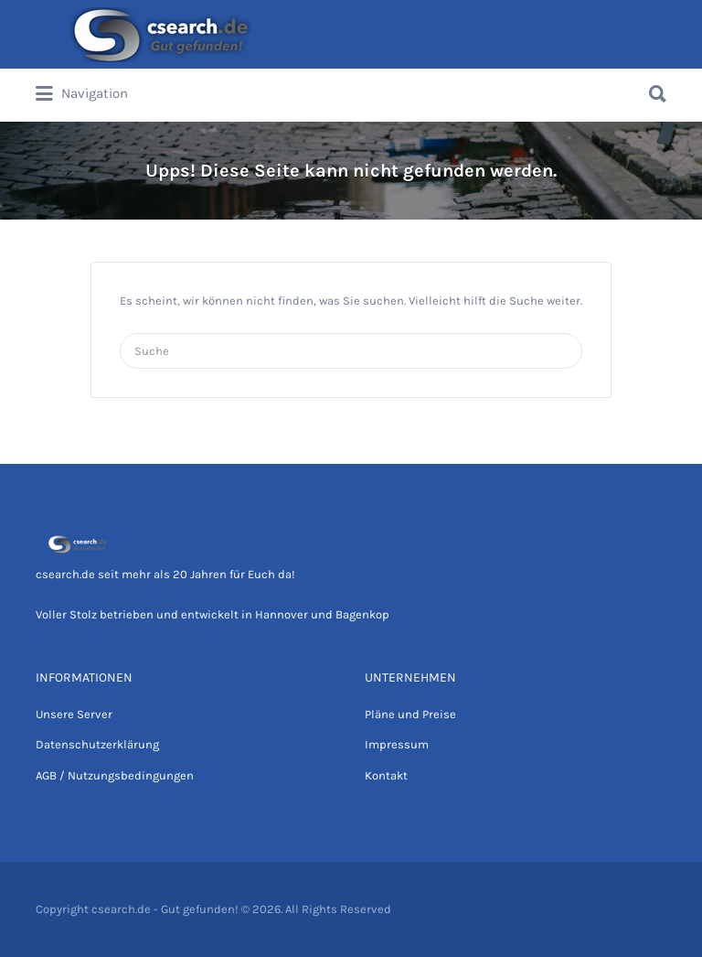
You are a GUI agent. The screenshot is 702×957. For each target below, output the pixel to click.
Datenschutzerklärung (97, 744)
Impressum (397, 744)
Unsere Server (74, 714)
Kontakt (386, 775)
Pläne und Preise (410, 714)
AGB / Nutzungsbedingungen (115, 775)
